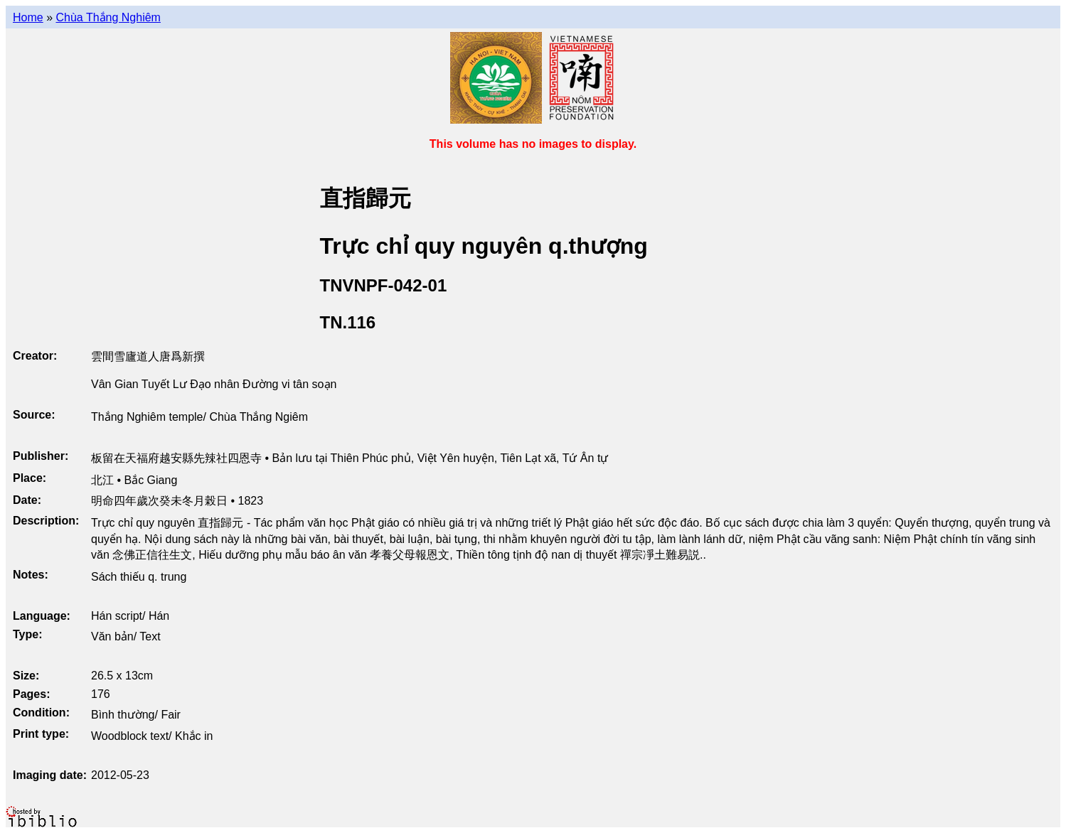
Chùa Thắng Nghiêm (107, 17)
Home (28, 17)
